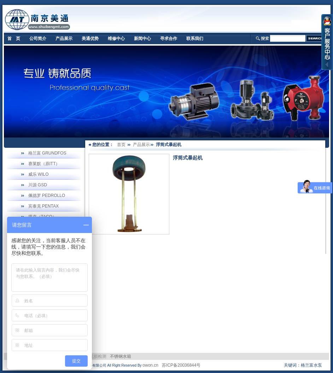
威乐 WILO (38, 174)
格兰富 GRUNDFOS (47, 153)
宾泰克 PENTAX (43, 206)
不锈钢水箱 (120, 356)
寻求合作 (168, 38)
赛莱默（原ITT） (44, 163)
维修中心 (116, 38)
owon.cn (150, 365)
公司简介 (37, 38)
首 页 (13, 38)
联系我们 (194, 38)
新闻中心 (142, 38)
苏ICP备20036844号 (181, 365)
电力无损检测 (93, 356)
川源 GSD (37, 184)
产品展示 (63, 38)
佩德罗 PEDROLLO (46, 195)
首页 (121, 144)
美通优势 (90, 38)
